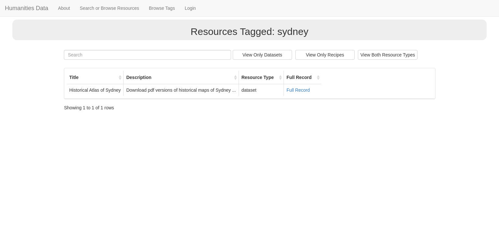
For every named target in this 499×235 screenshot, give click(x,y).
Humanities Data (26, 8)
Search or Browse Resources (109, 8)
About (64, 8)
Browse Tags (162, 8)
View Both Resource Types (387, 54)
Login (190, 8)
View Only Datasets (262, 54)
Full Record (298, 90)
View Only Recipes (325, 54)
